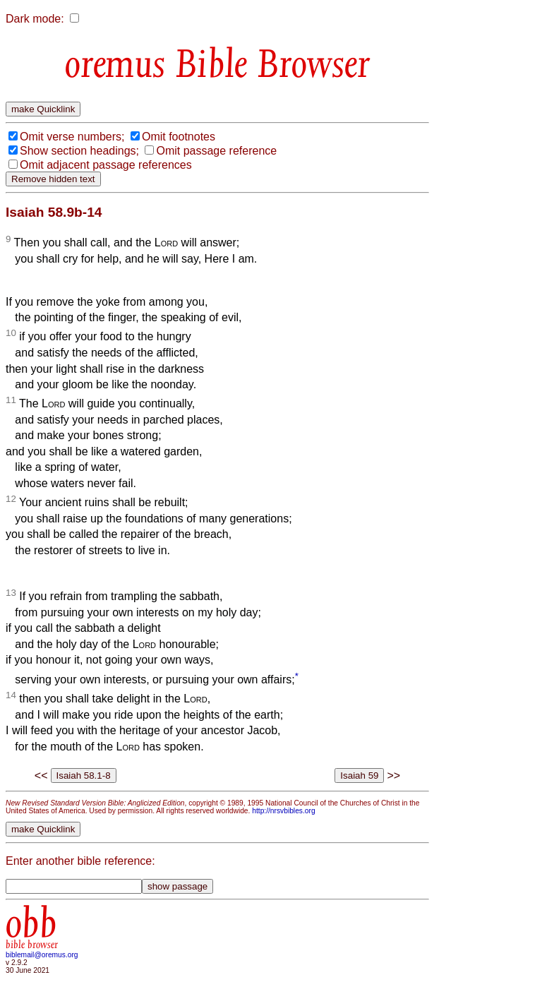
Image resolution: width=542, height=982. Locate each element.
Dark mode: (35, 19)
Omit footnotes (178, 137)
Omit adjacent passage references (106, 165)
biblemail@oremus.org (42, 955)
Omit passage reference (216, 151)
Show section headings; (79, 151)
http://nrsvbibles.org (283, 811)
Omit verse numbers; (72, 137)
